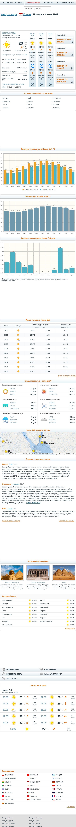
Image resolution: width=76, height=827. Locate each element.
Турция (33, 796)
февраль (6, 101)
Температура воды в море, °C (38, 196)
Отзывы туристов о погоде (38, 459)
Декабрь (52, 408)
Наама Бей (44, 607)
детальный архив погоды (67, 376)
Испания (59, 782)
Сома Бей (43, 614)
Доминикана (10, 778)
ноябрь (56, 105)
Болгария (9, 775)
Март (12, 417)
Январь (52, 403)
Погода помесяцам (62, 80)
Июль (12, 388)
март (5, 105)
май (29, 98)
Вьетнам (34, 775)
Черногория (36, 799)
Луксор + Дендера (38, 582)
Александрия (7, 600)
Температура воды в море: (11, 55)
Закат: (19, 59)
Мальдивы (34, 789)
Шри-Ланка (9, 803)
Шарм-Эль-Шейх (46, 621)
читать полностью (33, 503)
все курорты (70, 628)
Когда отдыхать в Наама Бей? (38, 381)
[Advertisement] (38, 26)
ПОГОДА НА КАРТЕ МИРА (13, 3)
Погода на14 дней (62, 67)
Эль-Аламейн (7, 625)
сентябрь (57, 98)
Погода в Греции (35, 823)
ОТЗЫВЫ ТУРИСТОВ (65, 3)
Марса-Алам (45, 604)
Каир (64, 582)
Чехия (58, 799)
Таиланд (59, 792)
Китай (58, 785)
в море (64, 41)
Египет (27, 14)
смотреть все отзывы (66, 521)
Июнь (12, 394)
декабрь (56, 108)
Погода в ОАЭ (34, 821)
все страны (71, 807)
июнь (30, 101)
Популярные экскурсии (37, 561)
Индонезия (35, 782)
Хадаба (42, 618)
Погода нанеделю (62, 54)
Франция (59, 796)
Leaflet (6, 454)
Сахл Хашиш (7, 614)
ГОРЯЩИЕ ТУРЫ (33, 3)
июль (30, 105)
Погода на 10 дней (38, 685)
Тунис (7, 796)
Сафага (43, 611)
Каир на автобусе (12, 582)
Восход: (7, 59)
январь (6, 98)
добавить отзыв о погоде (11, 521)
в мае (4, 87)
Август (13, 391)
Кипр (32, 785)
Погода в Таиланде (35, 818)
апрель (6, 108)
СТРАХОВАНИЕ (50, 669)
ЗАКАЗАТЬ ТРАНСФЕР (53, 674)
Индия (8, 782)
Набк (4, 611)
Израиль (59, 778)
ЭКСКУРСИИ (48, 3)
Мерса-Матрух (7, 607)
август (31, 108)
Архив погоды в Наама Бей (38, 320)
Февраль (52, 406)
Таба (4, 618)
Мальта (59, 789)
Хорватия (9, 799)
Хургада (5, 621)
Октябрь (13, 423)
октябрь (56, 101)
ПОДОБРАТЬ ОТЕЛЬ (14, 674)
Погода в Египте (7, 818)
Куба (7, 789)
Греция (59, 775)
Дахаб (42, 600)
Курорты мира (9, 14)
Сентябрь (53, 394)
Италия (8, 785)
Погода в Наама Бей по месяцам (38, 93)
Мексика (8, 792)
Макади (5, 604)
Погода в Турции (8, 821)
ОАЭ (32, 792)
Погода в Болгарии (8, 823)
